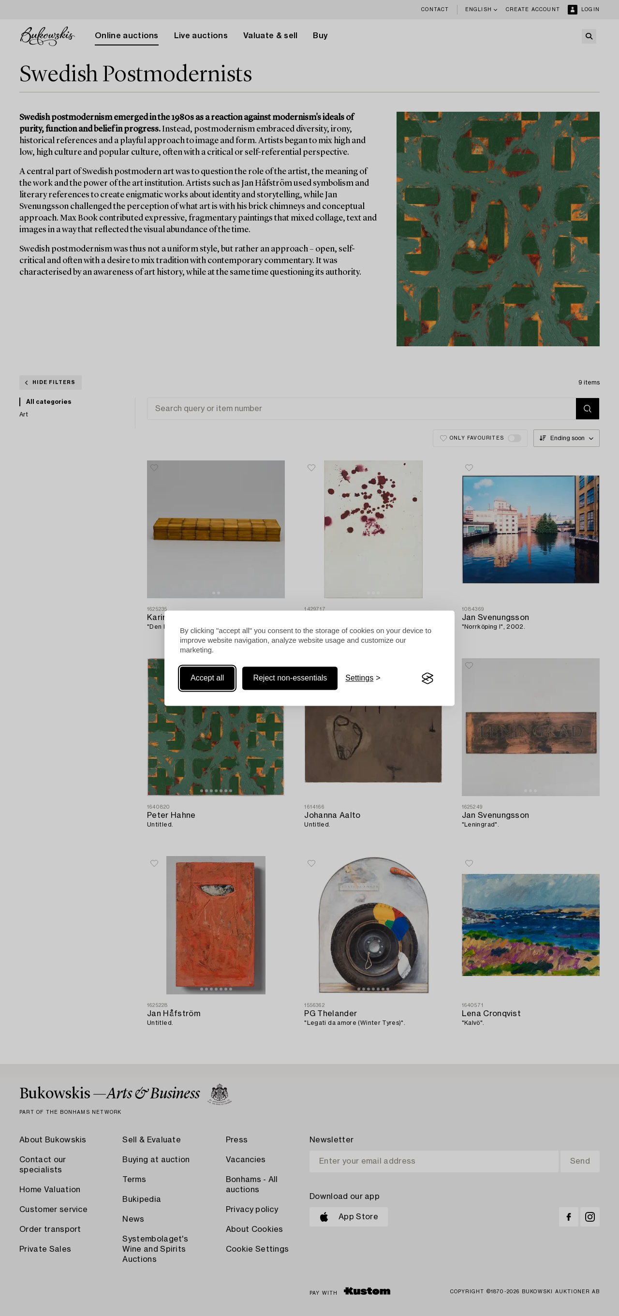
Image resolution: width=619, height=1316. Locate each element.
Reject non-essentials (290, 678)
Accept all (207, 678)
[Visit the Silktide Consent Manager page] (427, 678)
